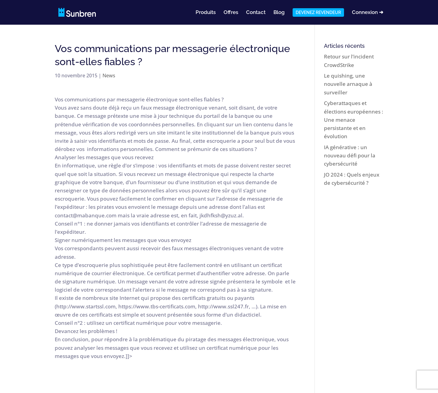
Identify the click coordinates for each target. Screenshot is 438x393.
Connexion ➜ (367, 12)
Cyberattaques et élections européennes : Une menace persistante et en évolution (353, 120)
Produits (206, 12)
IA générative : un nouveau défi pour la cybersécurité (349, 155)
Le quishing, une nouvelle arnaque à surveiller (348, 84)
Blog (279, 12)
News (109, 75)
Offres (231, 12)
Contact (256, 12)
